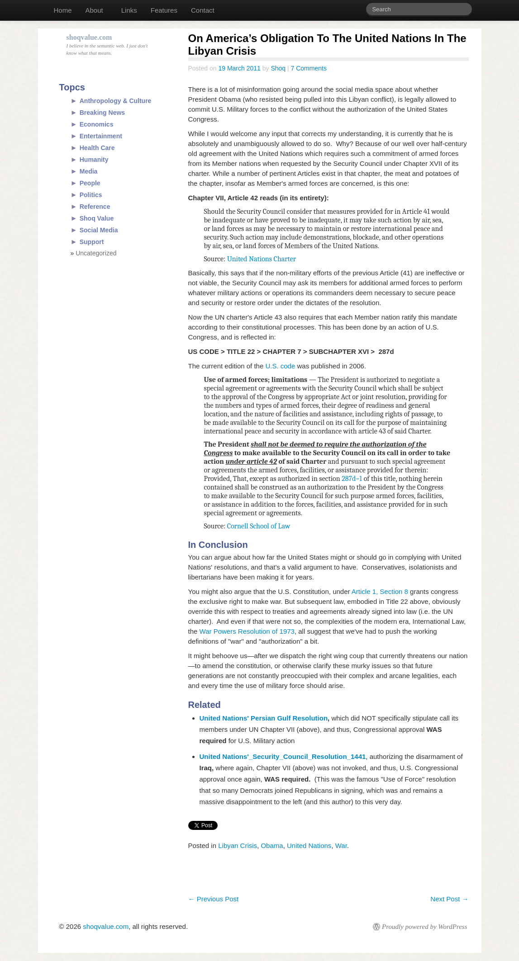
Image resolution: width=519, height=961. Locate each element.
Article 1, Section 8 (380, 591)
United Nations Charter (261, 259)
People (90, 183)
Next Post (449, 899)
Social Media (99, 230)
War (341, 845)
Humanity (94, 159)
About (94, 10)
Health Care (97, 147)
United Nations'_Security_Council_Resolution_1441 (283, 756)
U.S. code (280, 366)
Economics (97, 124)
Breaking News (102, 112)
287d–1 (352, 479)
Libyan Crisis (237, 845)
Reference (95, 206)
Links (129, 10)
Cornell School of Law (258, 526)
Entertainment (101, 136)
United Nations (309, 845)
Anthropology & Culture (116, 100)
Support (92, 241)
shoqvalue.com (106, 926)
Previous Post (213, 899)
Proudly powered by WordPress (424, 926)
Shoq (278, 68)
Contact (202, 10)
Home (63, 10)
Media (89, 171)
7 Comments (309, 68)
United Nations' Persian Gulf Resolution (264, 718)
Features (164, 10)
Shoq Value (97, 218)
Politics (91, 194)
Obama (272, 845)
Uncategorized (96, 253)
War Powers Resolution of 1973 (247, 631)
